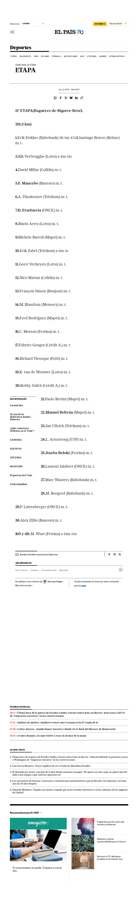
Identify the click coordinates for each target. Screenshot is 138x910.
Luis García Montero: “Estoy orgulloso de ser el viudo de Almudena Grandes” (51, 766)
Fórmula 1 (56, 56)
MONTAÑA (16, 466)
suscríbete (99, 24)
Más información (24, 585)
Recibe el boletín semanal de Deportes (39, 554)
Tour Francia (21, 570)
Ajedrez (103, 56)
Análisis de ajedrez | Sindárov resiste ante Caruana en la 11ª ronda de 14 (57, 722)
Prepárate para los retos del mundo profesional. (110, 823)
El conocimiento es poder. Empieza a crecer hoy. (37, 869)
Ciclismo (45, 56)
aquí (83, 585)
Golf (82, 56)
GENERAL (16, 440)
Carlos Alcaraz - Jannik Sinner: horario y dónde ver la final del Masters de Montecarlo (66, 729)
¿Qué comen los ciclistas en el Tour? (22, 429)
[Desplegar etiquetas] (120, 569)
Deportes (20, 47)
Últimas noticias (117, 56)
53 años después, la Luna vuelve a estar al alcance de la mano (51, 735)
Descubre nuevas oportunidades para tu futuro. (111, 840)
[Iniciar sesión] (118, 24)
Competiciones (48, 570)
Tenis (36, 56)
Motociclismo (70, 56)
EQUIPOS (16, 449)
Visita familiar (18, 484)
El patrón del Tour (21, 475)
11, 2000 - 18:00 (68, 90)
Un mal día (16, 405)
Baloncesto (25, 56)
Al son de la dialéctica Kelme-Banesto (21, 417)
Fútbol (13, 56)
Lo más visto (17, 750)
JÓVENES (15, 458)
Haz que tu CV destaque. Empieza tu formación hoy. (110, 857)
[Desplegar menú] (12, 32)
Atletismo (91, 56)
